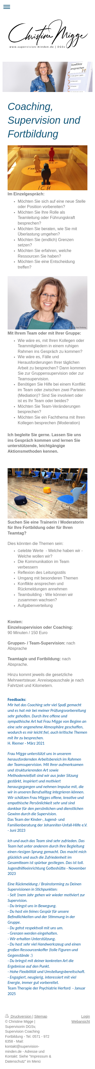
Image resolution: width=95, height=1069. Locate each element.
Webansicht (80, 1021)
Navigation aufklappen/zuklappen (47, 6)
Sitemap (40, 1016)
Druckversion (18, 1016)
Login (85, 1016)
